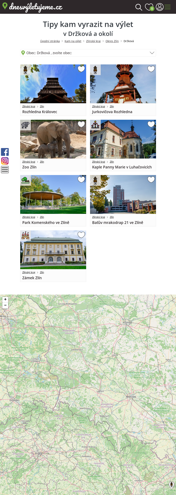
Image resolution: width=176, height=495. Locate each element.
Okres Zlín (112, 41)
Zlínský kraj (93, 41)
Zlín (42, 106)
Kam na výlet (73, 41)
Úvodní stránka (50, 41)
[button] (170, 484)
